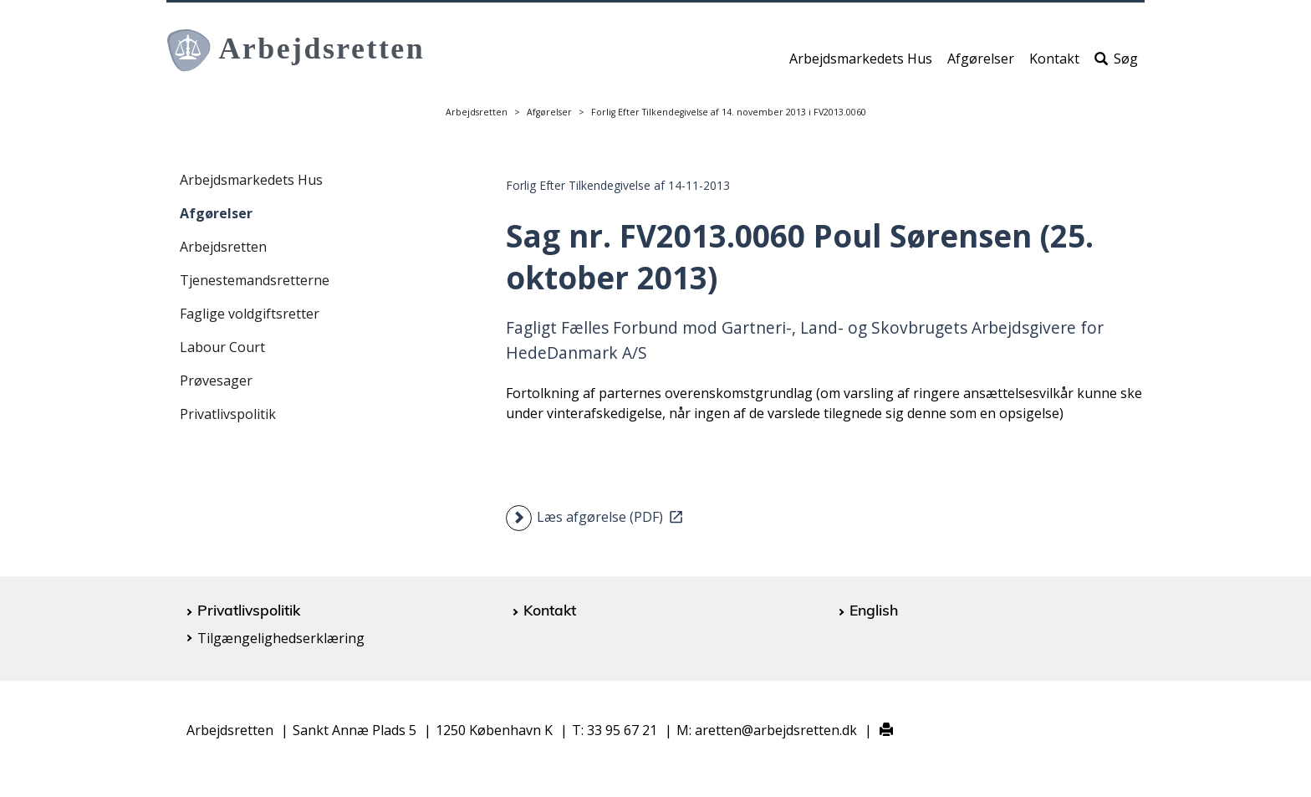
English (873, 609)
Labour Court (222, 347)
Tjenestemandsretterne (254, 280)
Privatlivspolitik (228, 414)
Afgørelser (980, 64)
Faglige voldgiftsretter (249, 313)
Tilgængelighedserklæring (281, 638)
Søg (1116, 64)
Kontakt (1054, 64)
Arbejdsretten (477, 112)
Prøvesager (216, 380)
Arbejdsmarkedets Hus (860, 64)
